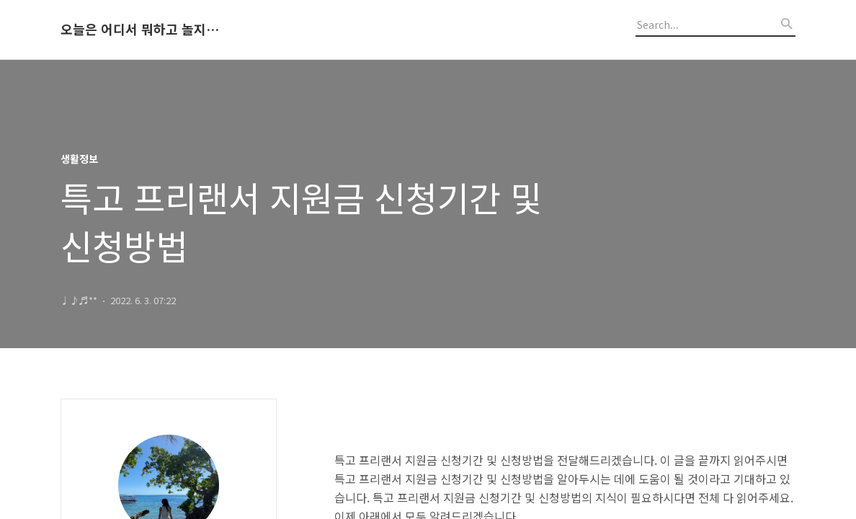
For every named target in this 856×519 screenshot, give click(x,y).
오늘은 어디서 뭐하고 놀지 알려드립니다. (140, 29)
